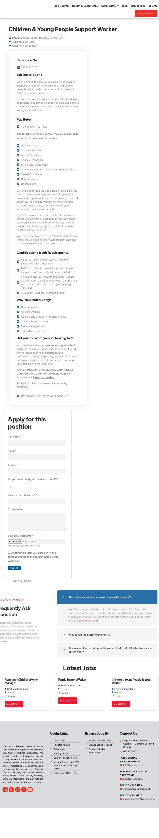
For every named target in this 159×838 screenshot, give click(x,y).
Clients (153, 5)
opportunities (43, 377)
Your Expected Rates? (22, 495)
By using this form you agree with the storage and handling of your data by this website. (33, 558)
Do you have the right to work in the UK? (33, 479)
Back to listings (22, 582)
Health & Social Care (85, 5)
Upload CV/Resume (20, 537)
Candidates (110, 6)
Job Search (62, 5)
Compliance (138, 5)
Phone (12, 465)
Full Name (15, 436)
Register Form (35, 369)
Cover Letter (16, 510)
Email (12, 451)
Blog (124, 5)
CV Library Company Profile (51, 373)
